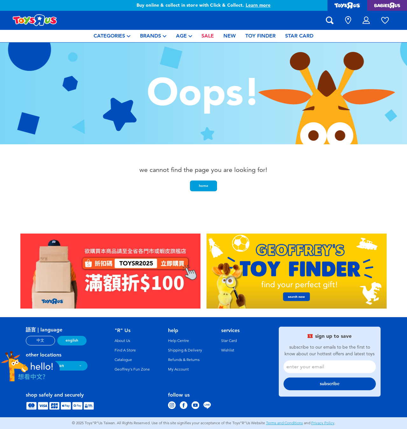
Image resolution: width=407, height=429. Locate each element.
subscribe (330, 383)
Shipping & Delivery (185, 350)
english (72, 340)
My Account (178, 369)
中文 (40, 340)
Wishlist (227, 350)
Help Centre (178, 340)
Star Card (229, 340)
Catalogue (123, 360)
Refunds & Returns (184, 360)
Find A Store (125, 350)
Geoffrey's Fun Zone (132, 369)
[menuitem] (112, 36)
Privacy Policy (322, 423)
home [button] (203, 185)
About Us (122, 340)
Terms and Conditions (284, 423)
